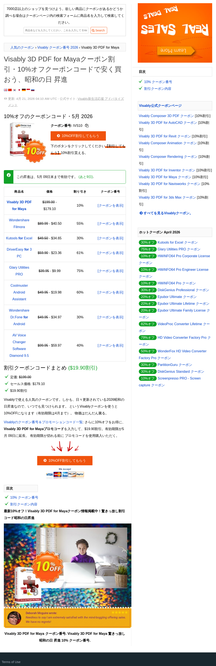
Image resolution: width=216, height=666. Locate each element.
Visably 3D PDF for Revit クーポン (165, 136)
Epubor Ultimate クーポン (177, 297)
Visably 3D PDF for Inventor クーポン (167, 170)
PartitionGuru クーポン (175, 365)
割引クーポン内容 (23, 504)
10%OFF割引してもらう (77, 136)
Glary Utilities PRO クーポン (179, 249)
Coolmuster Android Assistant (19, 292)
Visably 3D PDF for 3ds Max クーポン (167, 197)
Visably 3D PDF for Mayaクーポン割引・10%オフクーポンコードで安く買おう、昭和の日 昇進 (62, 69)
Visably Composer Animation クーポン (168, 143)
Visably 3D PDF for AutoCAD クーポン (168, 122)
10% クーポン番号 (24, 497)
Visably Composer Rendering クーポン (168, 156)
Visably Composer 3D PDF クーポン (166, 116)
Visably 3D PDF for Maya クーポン (165, 177)
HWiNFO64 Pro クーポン (177, 283)
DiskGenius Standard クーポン (181, 371)
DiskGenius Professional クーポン (183, 290)
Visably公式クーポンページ (160, 105)
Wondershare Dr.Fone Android (19, 317)
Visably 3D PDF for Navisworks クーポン (169, 184)
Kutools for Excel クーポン (178, 242)
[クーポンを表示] (110, 205)
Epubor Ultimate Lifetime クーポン (183, 303)
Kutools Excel (19, 238)
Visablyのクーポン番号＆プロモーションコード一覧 (43, 422)
